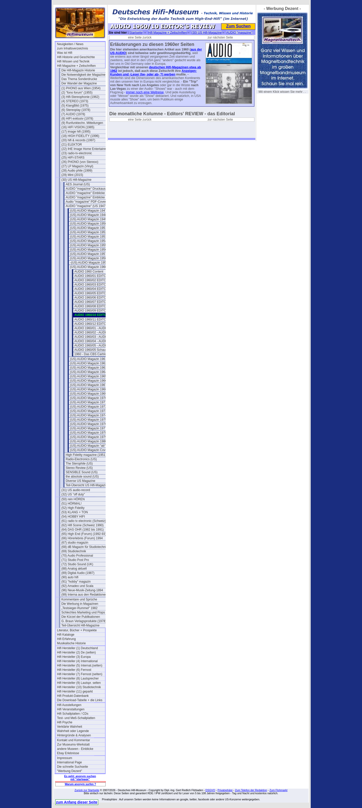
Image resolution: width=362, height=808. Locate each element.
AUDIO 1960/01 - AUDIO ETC (94, 328)
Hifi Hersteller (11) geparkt (75, 691)
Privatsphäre (225, 790)
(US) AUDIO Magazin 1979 (88, 437)
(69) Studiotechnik (73, 551)
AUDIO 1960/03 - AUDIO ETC (94, 337)
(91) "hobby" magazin (76, 581)
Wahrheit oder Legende (73, 731)
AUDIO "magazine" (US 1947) (86, 206)
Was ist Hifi (64, 53)
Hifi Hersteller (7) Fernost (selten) (79, 674)
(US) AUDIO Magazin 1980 (88, 441)
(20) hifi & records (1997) (78, 140)
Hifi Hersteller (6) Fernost (74, 670)
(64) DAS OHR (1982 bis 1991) (82, 529)
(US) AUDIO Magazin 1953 (88, 236)
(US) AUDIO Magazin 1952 (88, 232)
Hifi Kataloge (65, 634)
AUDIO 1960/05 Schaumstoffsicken (98, 350)
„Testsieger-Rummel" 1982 (79, 608)
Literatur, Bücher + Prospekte (77, 630)
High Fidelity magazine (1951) (86, 455)
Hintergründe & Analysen (74, 735)
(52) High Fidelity (73, 508)
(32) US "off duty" (73, 494)
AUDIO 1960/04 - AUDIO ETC (94, 341)
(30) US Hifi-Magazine (76, 180)
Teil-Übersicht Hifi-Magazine (80, 625)
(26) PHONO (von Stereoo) (79, 162)
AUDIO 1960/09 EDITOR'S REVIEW (98, 310)
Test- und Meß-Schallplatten (76, 718)
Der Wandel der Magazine (79, 83)
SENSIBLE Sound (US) (82, 472)
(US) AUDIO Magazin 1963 (88, 367)
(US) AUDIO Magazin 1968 (88, 389)
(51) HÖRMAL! (71, 503)
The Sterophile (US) (79, 463)
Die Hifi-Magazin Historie (78, 70)
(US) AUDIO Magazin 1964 (88, 372)
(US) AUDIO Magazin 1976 (88, 424)
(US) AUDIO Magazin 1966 (88, 380)
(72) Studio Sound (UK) (77, 564)
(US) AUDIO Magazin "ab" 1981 (91, 445)
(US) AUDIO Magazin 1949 (88, 219)
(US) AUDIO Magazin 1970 (88, 398)
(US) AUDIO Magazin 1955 (88, 245)
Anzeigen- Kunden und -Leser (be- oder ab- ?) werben (153, 72)
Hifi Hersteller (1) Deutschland (77, 648)
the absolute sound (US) (82, 476)
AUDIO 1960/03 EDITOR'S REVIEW (98, 284)
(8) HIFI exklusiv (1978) (77, 118)
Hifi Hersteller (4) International (77, 661)
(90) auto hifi (70, 577)
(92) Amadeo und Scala (77, 586)
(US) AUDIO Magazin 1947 (88, 210)
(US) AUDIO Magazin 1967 (88, 385)
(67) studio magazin (74, 542)
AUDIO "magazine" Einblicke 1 (86, 193)
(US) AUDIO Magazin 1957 (88, 254)
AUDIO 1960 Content (88, 271)
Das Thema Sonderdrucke (79, 79)
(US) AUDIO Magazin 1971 (88, 402)
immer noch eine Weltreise (145, 92)
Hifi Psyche (64, 722)
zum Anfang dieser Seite (76, 802)
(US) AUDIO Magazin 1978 (88, 432)
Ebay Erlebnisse (68, 753)
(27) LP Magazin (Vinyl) (77, 166)
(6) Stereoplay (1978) (75, 110)
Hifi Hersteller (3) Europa (74, 657)
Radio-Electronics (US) (81, 459)
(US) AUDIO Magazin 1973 (88, 411)
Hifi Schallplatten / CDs (73, 713)
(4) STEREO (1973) (74, 101)
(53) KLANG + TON (74, 512)
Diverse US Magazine (80, 481)
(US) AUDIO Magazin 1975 (88, 419)
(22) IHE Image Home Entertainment (85, 149)
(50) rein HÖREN (73, 499)
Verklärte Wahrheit (69, 726)
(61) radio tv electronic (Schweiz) (83, 521)
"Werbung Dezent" (69, 771)
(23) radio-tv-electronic (76, 153)
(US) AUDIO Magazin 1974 (88, 415)
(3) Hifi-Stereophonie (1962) (80, 97)
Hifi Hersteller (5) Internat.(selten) (79, 665)
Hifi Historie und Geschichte (76, 57)
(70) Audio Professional (77, 555)
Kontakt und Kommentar (73, 740)
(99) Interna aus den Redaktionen (84, 594)
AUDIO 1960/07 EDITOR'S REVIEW (98, 302)
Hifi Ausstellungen (69, 705)
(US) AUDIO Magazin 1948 (88, 215)
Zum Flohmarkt (278, 790)
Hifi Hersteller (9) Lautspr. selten (79, 683)
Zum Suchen (238, 26)
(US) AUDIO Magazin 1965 (88, 376)
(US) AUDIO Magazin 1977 (88, 428)
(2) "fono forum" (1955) (77, 92)
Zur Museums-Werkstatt (73, 744)
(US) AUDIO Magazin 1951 (88, 228)
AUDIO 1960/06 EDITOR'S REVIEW (98, 297)
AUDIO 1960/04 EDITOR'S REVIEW (98, 289)
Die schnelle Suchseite (72, 766)
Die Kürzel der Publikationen (80, 617)
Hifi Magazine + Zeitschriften (76, 66)
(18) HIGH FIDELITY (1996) (80, 136)
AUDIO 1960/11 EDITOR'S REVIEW (98, 319)
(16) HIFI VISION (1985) (77, 127)
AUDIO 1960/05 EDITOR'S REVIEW (98, 293)
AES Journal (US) (78, 184)
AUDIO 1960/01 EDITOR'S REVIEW (98, 276)
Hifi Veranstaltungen (70, 709)
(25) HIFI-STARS (72, 157)
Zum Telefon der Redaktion (251, 790)
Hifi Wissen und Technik (73, 61)
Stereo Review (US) (79, 468)
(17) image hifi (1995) (76, 131)
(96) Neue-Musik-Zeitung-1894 (82, 590)
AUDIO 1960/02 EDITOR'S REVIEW (98, 280)
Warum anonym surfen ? (80, 784)
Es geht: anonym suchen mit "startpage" (80, 778)
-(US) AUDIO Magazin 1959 (89, 262)
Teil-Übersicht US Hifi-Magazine (87, 485)
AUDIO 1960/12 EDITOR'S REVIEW (98, 324)
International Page (69, 762)
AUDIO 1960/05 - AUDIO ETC (94, 345)
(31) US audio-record (75, 490)
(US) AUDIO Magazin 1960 (88, 267)
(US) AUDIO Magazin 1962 (88, 363)
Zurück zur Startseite (86, 790)
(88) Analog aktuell (74, 568)
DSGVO (210, 790)
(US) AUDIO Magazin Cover (89, 450)
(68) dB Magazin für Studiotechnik (84, 547)
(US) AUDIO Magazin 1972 (88, 406)
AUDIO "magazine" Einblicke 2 (86, 197)
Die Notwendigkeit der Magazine (83, 74)
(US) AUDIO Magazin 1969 (88, 393)
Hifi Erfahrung (66, 639)
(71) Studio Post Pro (75, 560)
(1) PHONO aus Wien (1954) (81, 88)
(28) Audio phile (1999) (76, 170)
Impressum (64, 758)
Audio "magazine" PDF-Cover (86, 201)
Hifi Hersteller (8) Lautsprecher (78, 678)
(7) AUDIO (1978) (73, 114)
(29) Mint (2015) (72, 175)
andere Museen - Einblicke (75, 749)
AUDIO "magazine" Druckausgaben (90, 188)
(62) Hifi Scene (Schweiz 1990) (82, 525)
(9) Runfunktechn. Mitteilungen (82, 123)
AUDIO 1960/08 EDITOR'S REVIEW (98, 306)
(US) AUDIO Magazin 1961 (88, 359)
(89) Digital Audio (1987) (77, 573)
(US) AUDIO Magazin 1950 (88, 223)
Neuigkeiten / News (70, 44)
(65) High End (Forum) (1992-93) (83, 534)
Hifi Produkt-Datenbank (73, 696)
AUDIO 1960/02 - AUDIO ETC (94, 332)
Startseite (136, 32)
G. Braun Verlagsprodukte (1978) (83, 621)
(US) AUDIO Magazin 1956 (88, 249)
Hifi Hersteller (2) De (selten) (76, 652)
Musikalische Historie (71, 643)
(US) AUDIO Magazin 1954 (88, 241)
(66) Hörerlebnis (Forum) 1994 (82, 538)
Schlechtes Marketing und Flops (83, 612)
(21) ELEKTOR (71, 144)
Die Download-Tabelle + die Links (80, 700)
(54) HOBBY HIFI (73, 516)
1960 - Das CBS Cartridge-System (97, 354)
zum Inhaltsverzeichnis (72, 48)
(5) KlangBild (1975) (75, 105)
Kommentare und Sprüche (79, 599)
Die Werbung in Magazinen (79, 604)
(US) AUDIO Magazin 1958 (88, 258)
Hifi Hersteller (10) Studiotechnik (79, 687)
